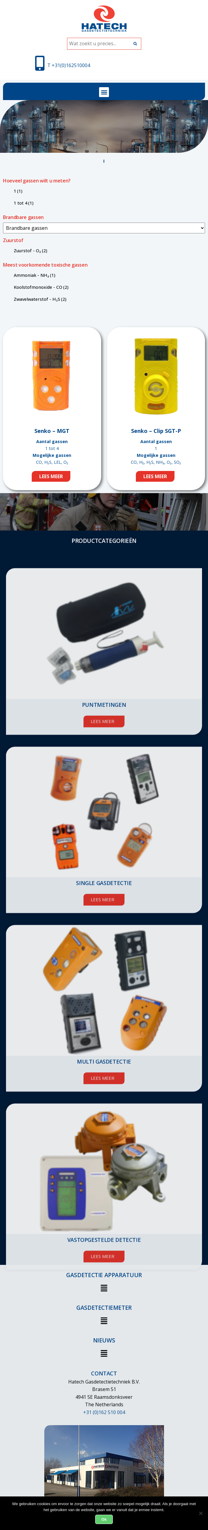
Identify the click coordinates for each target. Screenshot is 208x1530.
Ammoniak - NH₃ (34, 275)
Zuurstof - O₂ (30, 250)
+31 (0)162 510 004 (104, 1412)
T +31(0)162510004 (68, 65)
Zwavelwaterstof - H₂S (40, 299)
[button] (104, 92)
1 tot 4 (24, 203)
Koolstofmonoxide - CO (41, 287)
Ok (104, 1519)
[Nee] (201, 1513)
